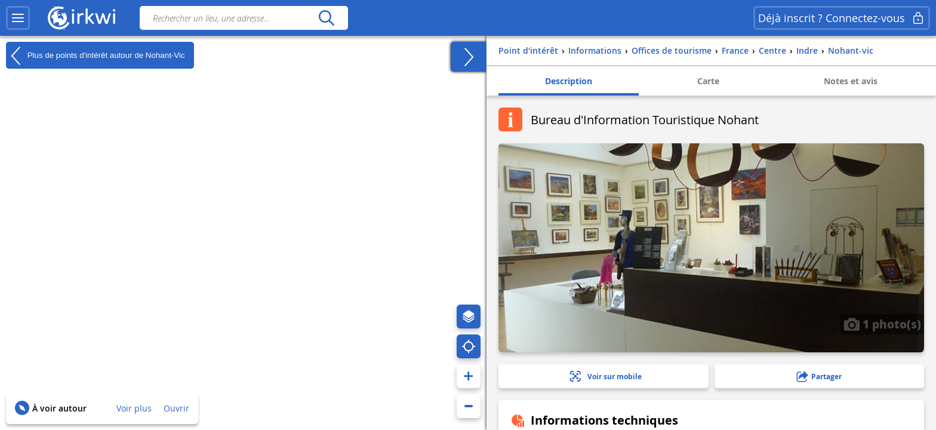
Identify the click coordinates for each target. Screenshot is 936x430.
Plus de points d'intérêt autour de (95, 55)
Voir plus (134, 408)
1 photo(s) (882, 323)
